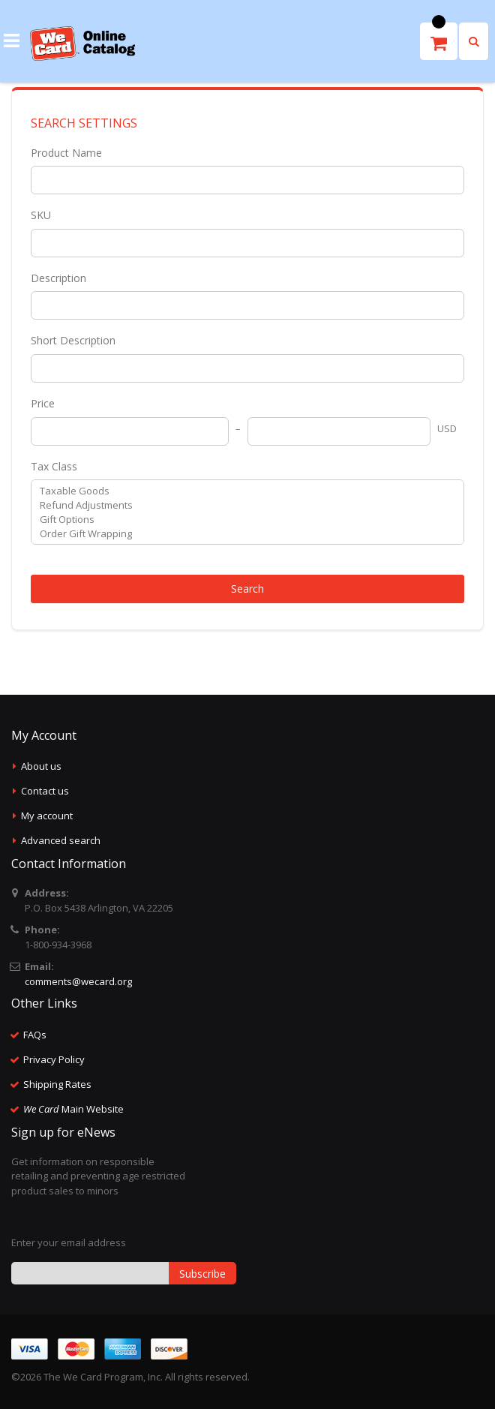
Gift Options (241, 519)
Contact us (45, 791)
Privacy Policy (54, 1059)
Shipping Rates (57, 1084)
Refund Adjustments (241, 505)
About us (41, 766)
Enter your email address (68, 1242)
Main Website (73, 1109)
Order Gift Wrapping (241, 534)
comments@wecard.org (78, 981)
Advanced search (60, 840)
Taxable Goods (241, 491)
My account (47, 815)
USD (447, 428)
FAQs (34, 1034)
